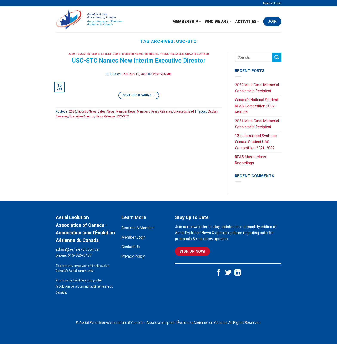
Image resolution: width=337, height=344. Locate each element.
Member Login (272, 3)
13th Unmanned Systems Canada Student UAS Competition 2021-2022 (256, 142)
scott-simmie (162, 74)
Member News (132, 53)
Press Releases (172, 53)
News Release (105, 116)
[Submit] (276, 57)
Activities (247, 21)
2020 (71, 53)
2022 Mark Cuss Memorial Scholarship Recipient (257, 88)
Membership (186, 21)
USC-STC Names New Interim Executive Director (138, 60)
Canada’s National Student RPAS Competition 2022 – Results (256, 106)
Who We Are (218, 21)
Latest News (111, 53)
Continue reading (138, 95)
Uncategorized (197, 53)
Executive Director (81, 116)
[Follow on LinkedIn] (237, 273)
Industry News (87, 53)
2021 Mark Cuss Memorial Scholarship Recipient (257, 124)
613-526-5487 (80, 255)
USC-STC (122, 116)
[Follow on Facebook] (218, 273)
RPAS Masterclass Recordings (250, 160)
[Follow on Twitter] (228, 273)
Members (151, 53)
